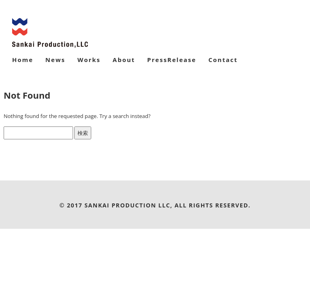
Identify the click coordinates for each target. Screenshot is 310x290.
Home (22, 60)
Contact (223, 60)
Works (89, 60)
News (55, 60)
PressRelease (172, 60)
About (124, 60)
